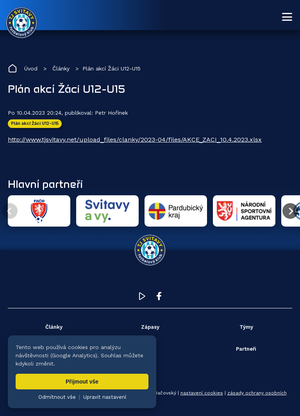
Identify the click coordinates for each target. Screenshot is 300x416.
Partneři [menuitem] (246, 349)
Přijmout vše (82, 381)
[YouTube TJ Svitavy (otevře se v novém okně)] (142, 298)
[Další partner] (290, 211)
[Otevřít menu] (287, 17)
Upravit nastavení (104, 397)
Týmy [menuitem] (246, 327)
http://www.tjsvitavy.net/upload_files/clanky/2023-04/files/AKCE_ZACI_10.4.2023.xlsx (135, 139)
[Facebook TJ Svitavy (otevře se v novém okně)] (159, 298)
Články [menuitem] (53, 327)
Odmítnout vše (57, 397)
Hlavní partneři (45, 184)
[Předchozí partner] (10, 211)
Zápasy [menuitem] (150, 327)
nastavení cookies (201, 393)
